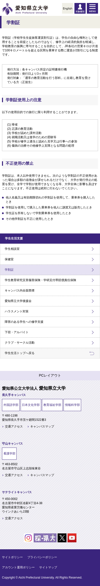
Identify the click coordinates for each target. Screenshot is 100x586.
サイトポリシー (12, 557)
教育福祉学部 (52, 405)
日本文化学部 (31, 405)
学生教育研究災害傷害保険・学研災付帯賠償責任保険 (40, 280)
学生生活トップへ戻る (19, 353)
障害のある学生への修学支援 (24, 322)
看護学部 (9, 453)
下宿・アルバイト (17, 332)
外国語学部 (10, 405)
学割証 (9, 269)
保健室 (9, 259)
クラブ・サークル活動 (19, 342)
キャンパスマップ (42, 426)
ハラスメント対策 (17, 311)
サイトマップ (48, 567)
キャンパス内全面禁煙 (19, 290)
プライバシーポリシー (42, 557)
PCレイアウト (50, 375)
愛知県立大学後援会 (18, 301)
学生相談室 (12, 249)
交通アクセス (14, 426)
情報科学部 (72, 405)
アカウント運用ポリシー (18, 567)
